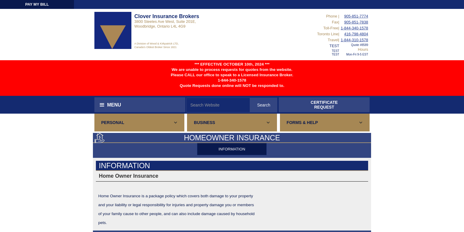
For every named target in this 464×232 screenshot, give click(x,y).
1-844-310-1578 (354, 40)
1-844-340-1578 (354, 28)
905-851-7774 (356, 16)
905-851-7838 (356, 22)
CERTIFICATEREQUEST (324, 104)
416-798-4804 (356, 34)
